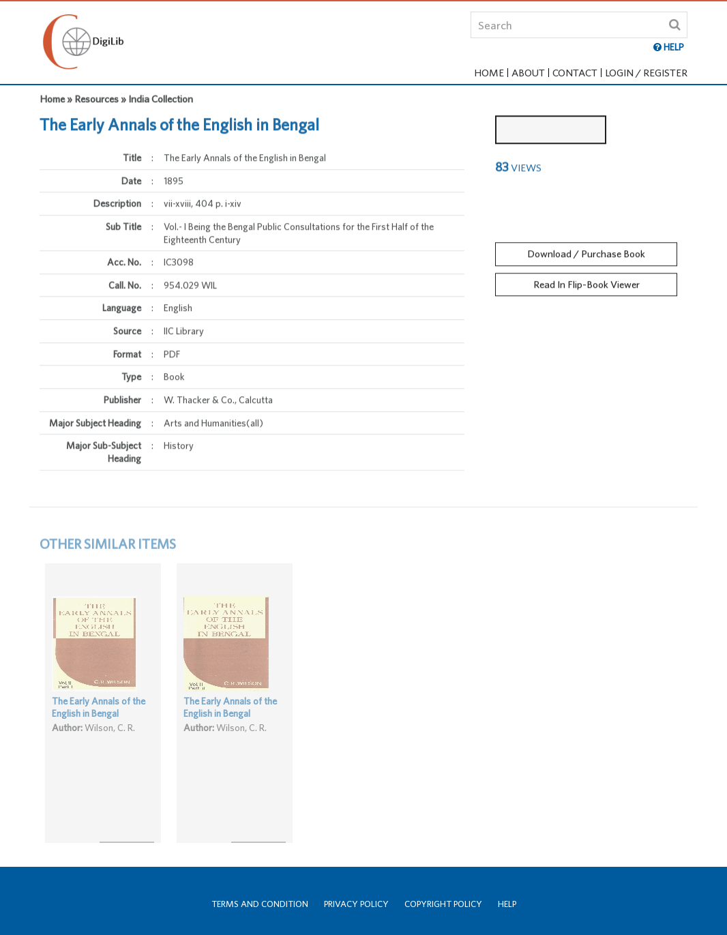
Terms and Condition (259, 904)
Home (489, 72)
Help (507, 904)
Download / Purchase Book (586, 248)
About (528, 72)
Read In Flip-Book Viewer (586, 278)
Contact (574, 72)
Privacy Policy (356, 904)
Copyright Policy (443, 904)
